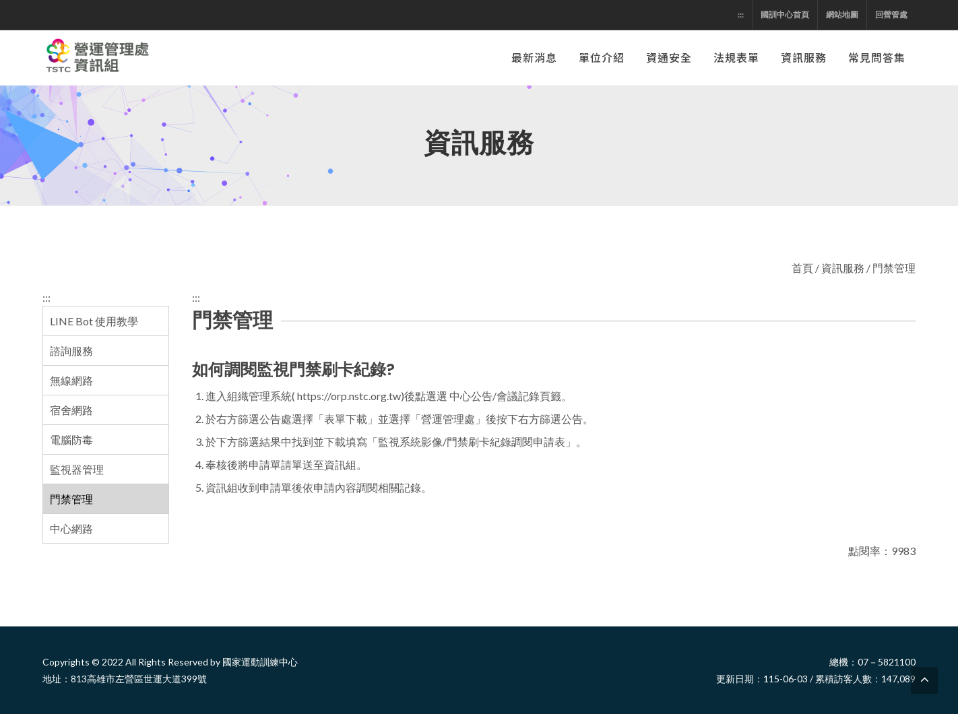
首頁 (802, 267)
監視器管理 (77, 469)
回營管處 (891, 14)
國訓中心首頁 (785, 14)
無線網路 (71, 380)
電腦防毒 (71, 439)
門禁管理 (71, 498)
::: (741, 14)
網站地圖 (842, 14)
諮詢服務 (71, 350)
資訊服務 (842, 267)
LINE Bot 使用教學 (94, 321)
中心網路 (71, 528)
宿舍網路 (71, 409)
